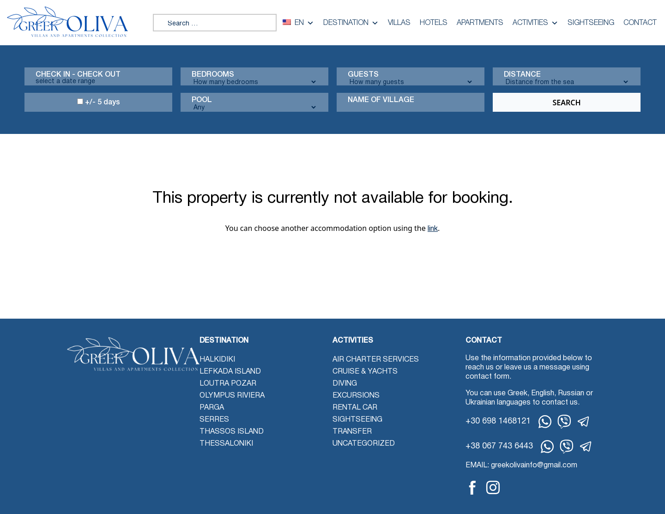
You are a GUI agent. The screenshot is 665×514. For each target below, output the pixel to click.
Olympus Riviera (232, 396)
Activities (535, 23)
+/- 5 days (98, 102)
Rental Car (354, 408)
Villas (399, 23)
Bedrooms (213, 75)
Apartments (480, 23)
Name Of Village (381, 100)
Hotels (433, 23)
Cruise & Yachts (365, 372)
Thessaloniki (226, 444)
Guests (363, 75)
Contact (640, 23)
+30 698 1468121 (498, 421)
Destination (351, 23)
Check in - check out (78, 75)
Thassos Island (232, 432)
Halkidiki (217, 360)
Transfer (352, 432)
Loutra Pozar (228, 384)
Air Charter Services (375, 360)
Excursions (356, 396)
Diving (344, 384)
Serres (214, 420)
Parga (212, 408)
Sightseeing (591, 23)
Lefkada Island (230, 372)
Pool (202, 100)
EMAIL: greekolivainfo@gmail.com (521, 465)
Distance (522, 75)
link (433, 229)
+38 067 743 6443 (499, 446)
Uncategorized (363, 444)
